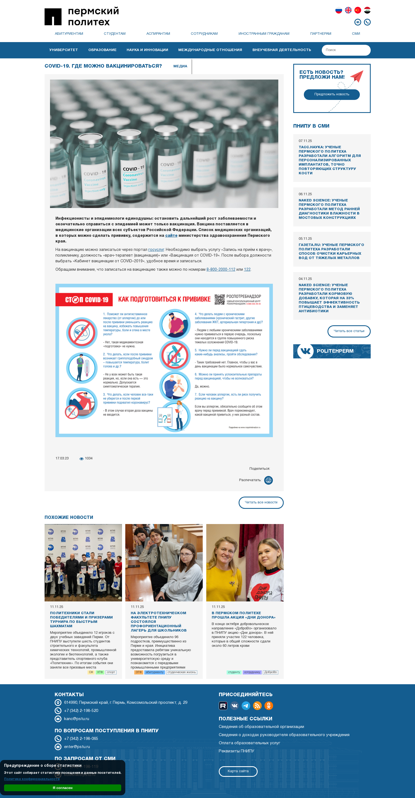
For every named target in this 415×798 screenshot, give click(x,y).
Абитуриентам (69, 34)
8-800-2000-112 (221, 270)
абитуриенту (154, 672)
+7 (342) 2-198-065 (81, 739)
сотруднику (252, 672)
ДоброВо (270, 672)
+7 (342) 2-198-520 (81, 711)
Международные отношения (210, 50)
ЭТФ (139, 672)
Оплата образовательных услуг (249, 743)
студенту (234, 672)
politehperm (335, 351)
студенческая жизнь (182, 672)
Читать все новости (261, 502)
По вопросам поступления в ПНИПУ (107, 731)
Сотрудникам (204, 34)
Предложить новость (331, 94)
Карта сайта (238, 771)
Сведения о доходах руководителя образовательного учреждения (284, 735)
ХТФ (100, 672)
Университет (63, 50)
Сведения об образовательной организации (261, 727)
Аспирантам (158, 34)
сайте (171, 236)
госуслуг (156, 250)
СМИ (356, 34)
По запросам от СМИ (85, 759)
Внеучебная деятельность (281, 50)
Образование (102, 50)
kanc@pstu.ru (76, 719)
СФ (91, 672)
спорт (111, 672)
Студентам (115, 34)
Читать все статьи (349, 331)
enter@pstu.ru (77, 747)
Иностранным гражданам (264, 34)
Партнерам (320, 34)
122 (247, 270)
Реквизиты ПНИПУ (236, 751)
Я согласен (63, 788)
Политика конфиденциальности (32, 779)
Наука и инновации (147, 50)
